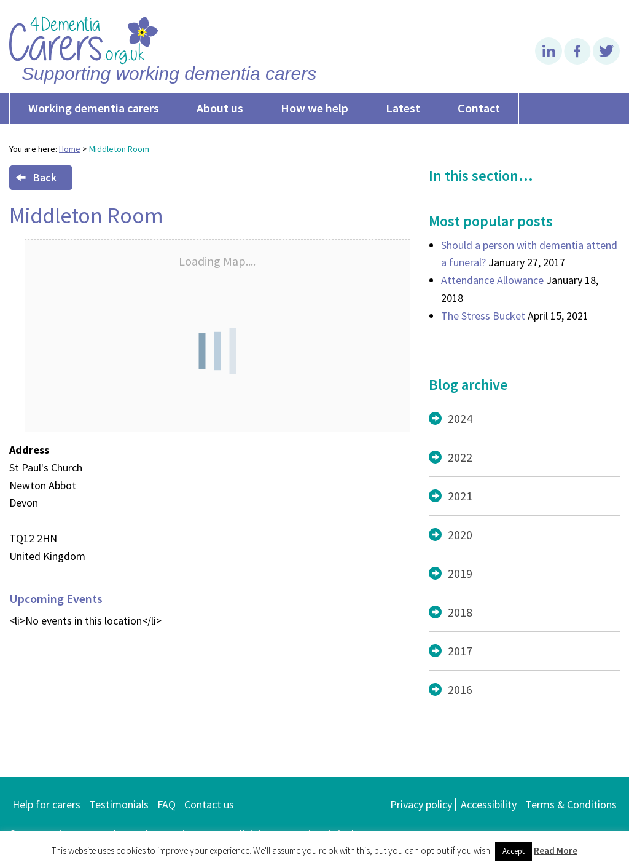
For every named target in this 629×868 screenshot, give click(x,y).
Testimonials (119, 804)
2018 (460, 612)
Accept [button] (513, 851)
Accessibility (489, 804)
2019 (460, 573)
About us (220, 108)
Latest (403, 108)
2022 (460, 457)
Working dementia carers (93, 108)
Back (36, 177)
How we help (314, 108)
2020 (460, 534)
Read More (555, 850)
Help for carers (46, 804)
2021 (460, 495)
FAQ (166, 804)
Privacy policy (421, 804)
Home (69, 148)
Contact (479, 108)
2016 (460, 689)
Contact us (209, 804)
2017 (460, 650)
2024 (460, 418)
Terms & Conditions (571, 804)
